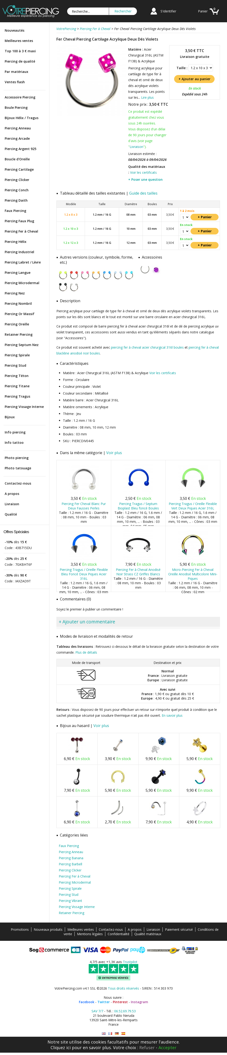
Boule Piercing (16, 107)
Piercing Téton (17, 375)
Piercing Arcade (17, 138)
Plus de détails (86, 652)
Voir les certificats (143, 172)
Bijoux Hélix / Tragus (21, 118)
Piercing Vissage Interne (24, 406)
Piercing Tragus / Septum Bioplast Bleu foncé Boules (138, 505)
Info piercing (15, 432)
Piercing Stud (15, 365)
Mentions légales (90, 934)
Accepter (167, 1047)
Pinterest (120, 1002)
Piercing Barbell (70, 864)
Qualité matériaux (147, 934)
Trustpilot (130, 962)
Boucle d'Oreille (17, 159)
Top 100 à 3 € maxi (20, 51)
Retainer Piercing (19, 334)
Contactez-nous (18, 483)
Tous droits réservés (123, 988)
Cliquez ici (61, 1047)
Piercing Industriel (19, 252)
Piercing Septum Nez (22, 345)
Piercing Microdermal (22, 283)
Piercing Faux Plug (19, 221)
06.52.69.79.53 (125, 1011)
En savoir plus (172, 715)
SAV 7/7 (97, 1011)
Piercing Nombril (18, 303)
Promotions (20, 929)
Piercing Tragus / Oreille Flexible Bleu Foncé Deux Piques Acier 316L (84, 574)
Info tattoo (14, 442)
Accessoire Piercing (20, 97)
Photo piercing (17, 458)
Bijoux (10, 417)
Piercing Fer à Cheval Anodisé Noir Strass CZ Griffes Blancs (138, 571)
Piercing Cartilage (19, 169)
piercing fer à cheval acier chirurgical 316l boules (147, 347)
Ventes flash (15, 82)
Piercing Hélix (15, 241)
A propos (12, 493)
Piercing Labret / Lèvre (23, 262)
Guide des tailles (143, 193)
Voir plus (114, 452)
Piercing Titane (17, 386)
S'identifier (168, 11)
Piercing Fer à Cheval (21, 231)
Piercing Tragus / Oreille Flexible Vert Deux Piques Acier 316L (193, 505)
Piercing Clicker (17, 179)
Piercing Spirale (17, 355)
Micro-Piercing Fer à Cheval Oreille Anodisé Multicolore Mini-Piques (192, 574)
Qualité (11, 514)
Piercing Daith (16, 200)
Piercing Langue (17, 272)
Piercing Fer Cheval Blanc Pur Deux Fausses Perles (84, 505)
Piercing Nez (15, 293)
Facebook (86, 1002)
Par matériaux (16, 71)
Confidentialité (118, 934)
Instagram (139, 1002)
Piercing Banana (71, 858)
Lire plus (147, 97)
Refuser (147, 1047)
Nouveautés (14, 30)
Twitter (103, 1002)
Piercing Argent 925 (20, 149)
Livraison (12, 504)
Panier (203, 11)
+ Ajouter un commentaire (87, 621)
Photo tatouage (18, 468)
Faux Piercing (15, 210)
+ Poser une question (145, 179)
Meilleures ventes (19, 40)
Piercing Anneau (18, 128)
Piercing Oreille (17, 324)
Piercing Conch (17, 190)
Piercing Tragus (17, 396)
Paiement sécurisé (179, 929)
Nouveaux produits (48, 929)
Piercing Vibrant (70, 900)
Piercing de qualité (20, 61)
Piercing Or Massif (19, 314)
